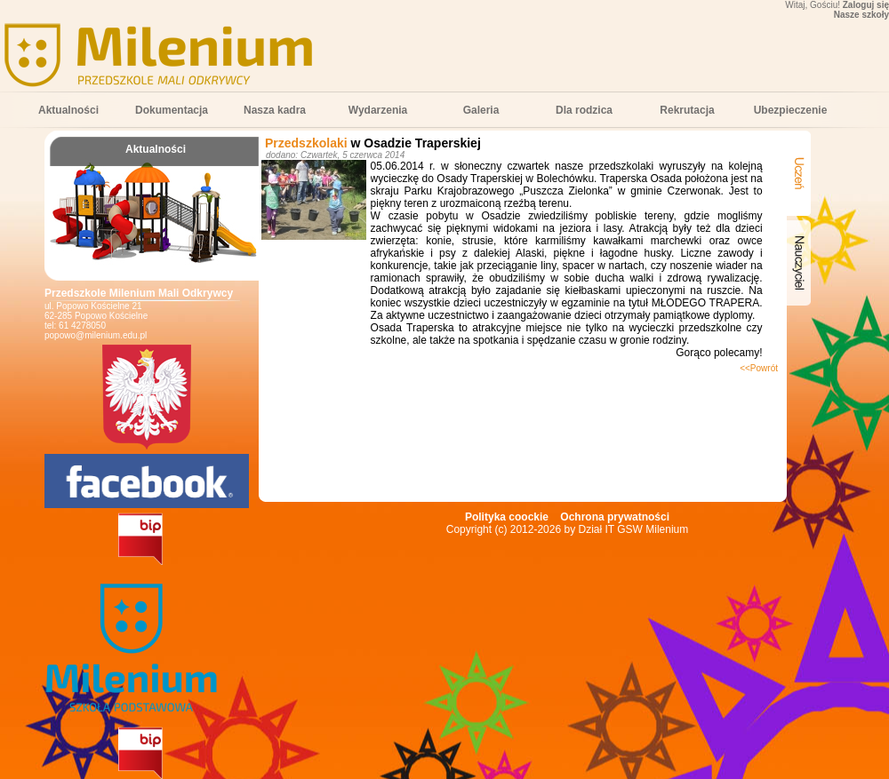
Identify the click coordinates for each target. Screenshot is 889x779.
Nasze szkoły (861, 15)
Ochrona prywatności (614, 517)
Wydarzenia (377, 110)
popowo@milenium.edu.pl (95, 335)
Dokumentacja (171, 110)
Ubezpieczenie (791, 110)
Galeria (481, 110)
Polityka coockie (507, 517)
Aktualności (68, 110)
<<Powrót (759, 368)
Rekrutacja (687, 110)
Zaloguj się (866, 5)
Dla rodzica (584, 110)
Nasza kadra (275, 110)
